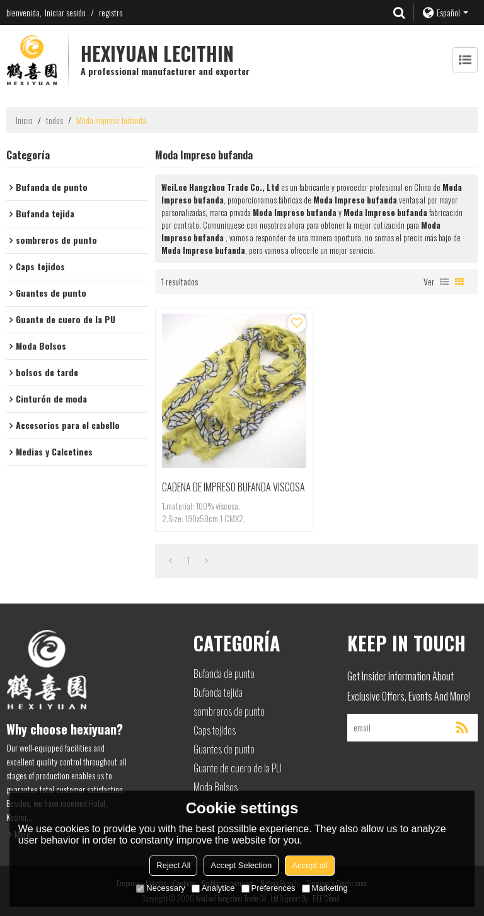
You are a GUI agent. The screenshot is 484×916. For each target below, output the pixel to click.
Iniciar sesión (65, 12)
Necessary (160, 888)
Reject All (173, 865)
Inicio (24, 120)
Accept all (309, 865)
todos (54, 120)
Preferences (268, 888)
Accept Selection (241, 865)
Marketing (325, 888)
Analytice (213, 888)
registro (111, 12)
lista (444, 281)
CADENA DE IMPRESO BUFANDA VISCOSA (233, 487)
